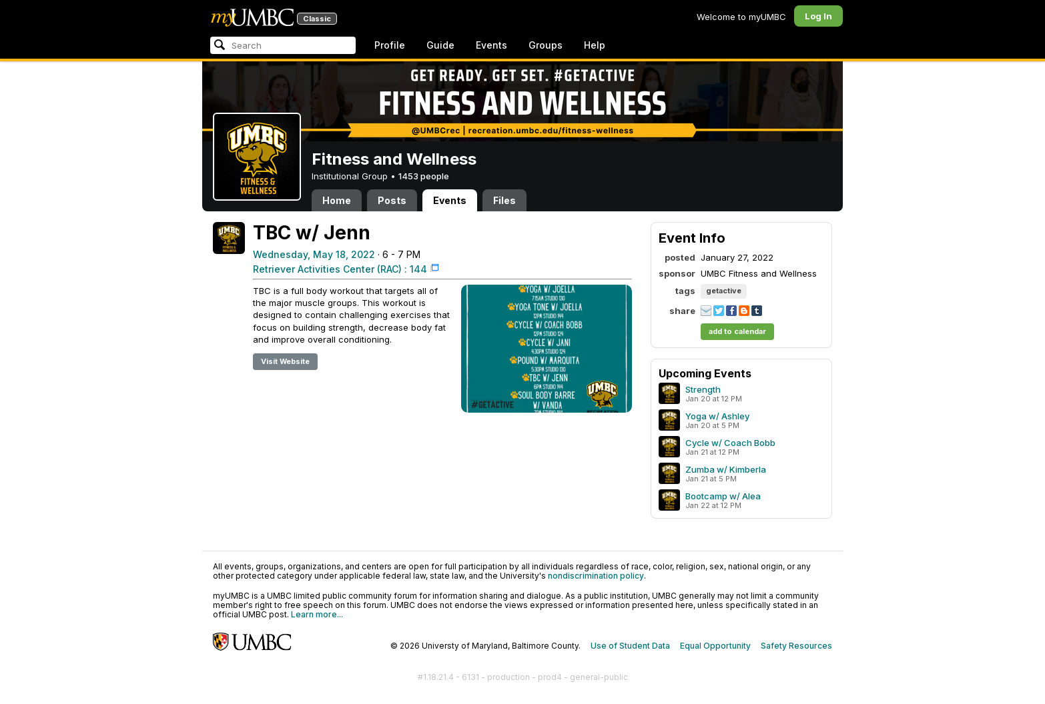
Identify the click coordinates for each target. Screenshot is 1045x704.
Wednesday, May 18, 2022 (314, 254)
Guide (440, 45)
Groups (546, 45)
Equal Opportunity (715, 646)
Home (336, 200)
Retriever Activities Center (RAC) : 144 (340, 269)
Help (594, 45)
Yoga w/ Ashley (717, 416)
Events (491, 45)
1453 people (423, 176)
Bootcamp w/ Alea (723, 496)
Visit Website (285, 361)
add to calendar (737, 331)
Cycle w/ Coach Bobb (730, 442)
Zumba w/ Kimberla (725, 469)
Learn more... (317, 614)
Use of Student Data (630, 646)
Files (504, 200)
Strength (703, 389)
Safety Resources (796, 646)
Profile (389, 45)
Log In (818, 16)
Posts (392, 200)
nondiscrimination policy (596, 576)
